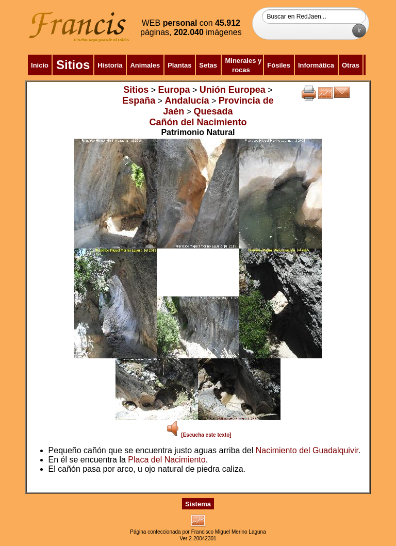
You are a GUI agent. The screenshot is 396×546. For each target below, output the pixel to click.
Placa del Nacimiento (166, 459)
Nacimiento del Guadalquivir (307, 450)
